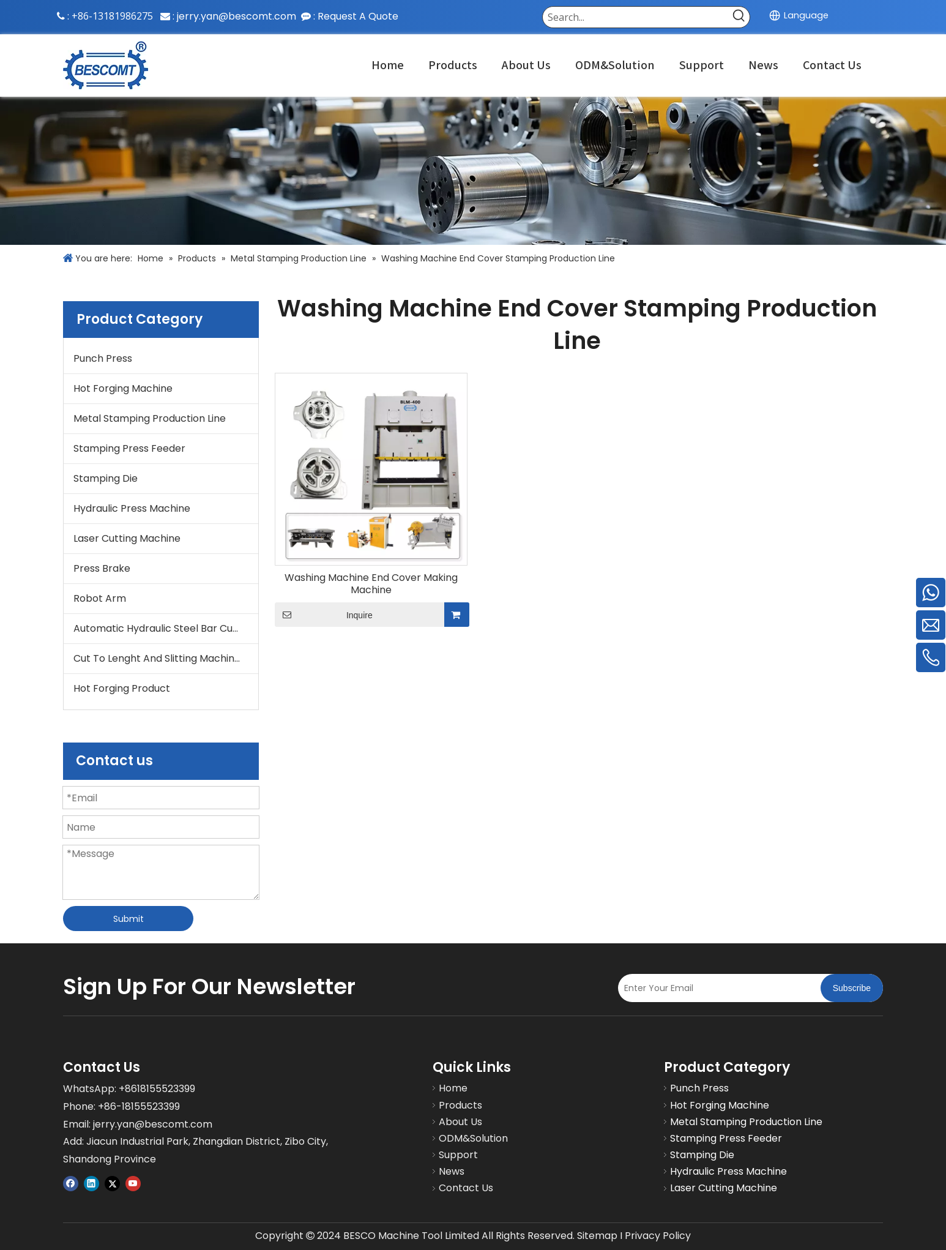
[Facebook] (70, 1183)
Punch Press (102, 358)
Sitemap (597, 1236)
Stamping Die (105, 478)
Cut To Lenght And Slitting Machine (156, 658)
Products (460, 1105)
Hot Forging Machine (123, 388)
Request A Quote (358, 16)
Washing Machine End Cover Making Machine (371, 584)
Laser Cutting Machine (127, 538)
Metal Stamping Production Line (149, 418)
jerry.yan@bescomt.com (236, 16)
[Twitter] (112, 1183)
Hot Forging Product (121, 688)
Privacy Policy (658, 1236)
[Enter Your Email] (716, 988)
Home (453, 1088)
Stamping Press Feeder (129, 448)
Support (458, 1155)
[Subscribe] (852, 988)
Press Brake (101, 568)
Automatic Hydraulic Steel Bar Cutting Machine (165, 628)
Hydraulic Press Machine (131, 508)
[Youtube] (133, 1183)
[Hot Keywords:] (739, 17)
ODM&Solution (473, 1138)
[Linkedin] (91, 1183)
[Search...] (636, 17)
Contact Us (466, 1188)
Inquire (324, 614)
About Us (460, 1122)
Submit (128, 919)
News (451, 1171)
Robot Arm (99, 598)
